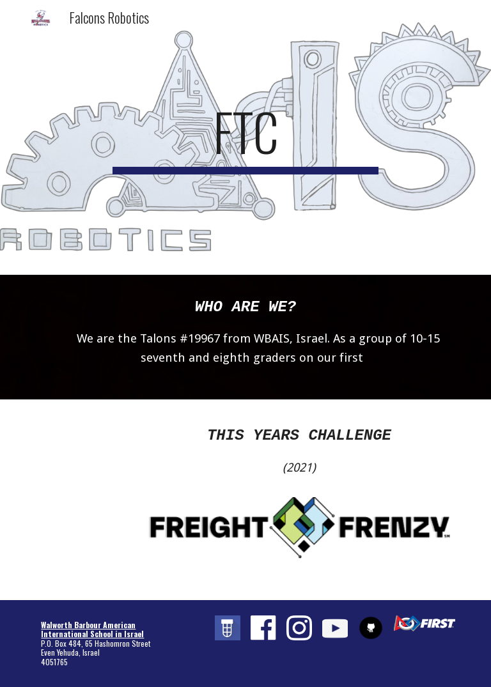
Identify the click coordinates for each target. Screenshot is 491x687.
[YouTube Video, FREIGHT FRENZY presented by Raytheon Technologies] (84, 448)
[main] (245, 137)
